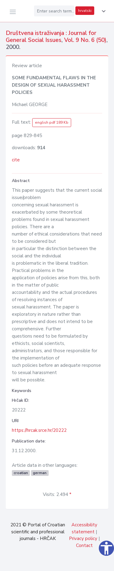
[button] (102, 11)
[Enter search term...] (54, 11)
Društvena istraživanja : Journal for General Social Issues (51, 36)
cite (16, 160)
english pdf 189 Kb (51, 122)
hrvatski (85, 10)
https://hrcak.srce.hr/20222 (39, 430)
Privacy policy (83, 538)
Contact (84, 545)
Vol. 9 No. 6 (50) (85, 40)
